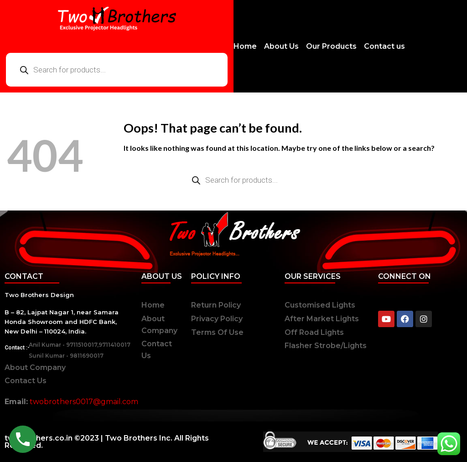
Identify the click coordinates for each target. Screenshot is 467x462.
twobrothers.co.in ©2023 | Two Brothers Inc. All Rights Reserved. (107, 442)
